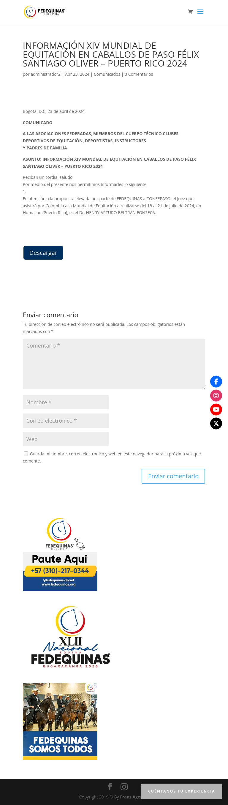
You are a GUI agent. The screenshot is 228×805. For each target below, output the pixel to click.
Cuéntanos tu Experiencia (182, 791)
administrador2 (46, 74)
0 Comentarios (139, 74)
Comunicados (107, 74)
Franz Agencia (134, 797)
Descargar (43, 253)
